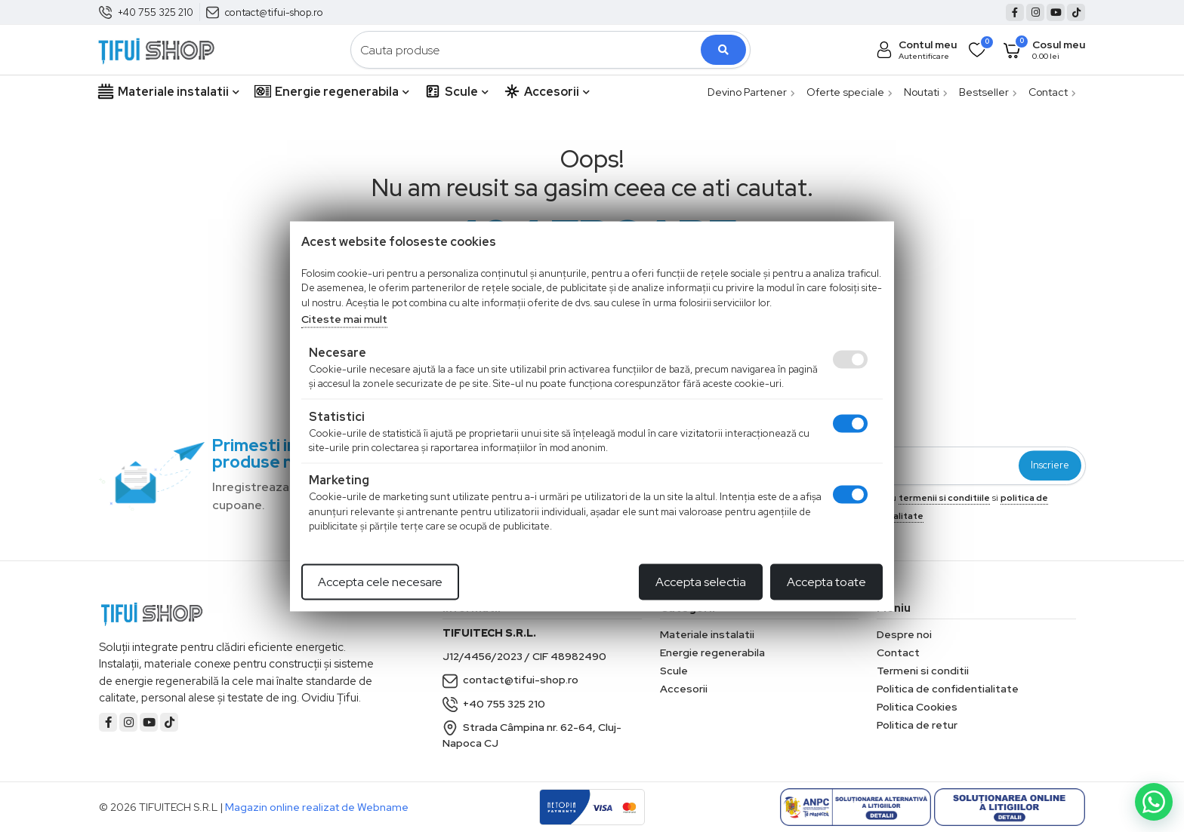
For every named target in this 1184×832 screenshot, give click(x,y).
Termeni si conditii (923, 670)
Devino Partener (751, 92)
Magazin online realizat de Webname (317, 807)
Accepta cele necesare (380, 581)
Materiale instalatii (168, 92)
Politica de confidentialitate (948, 688)
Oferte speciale (849, 92)
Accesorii (547, 92)
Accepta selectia (700, 581)
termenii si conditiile (944, 498)
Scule (456, 92)
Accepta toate (826, 581)
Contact (1052, 92)
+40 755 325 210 (155, 12)
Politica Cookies (917, 707)
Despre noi (904, 634)
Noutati (926, 92)
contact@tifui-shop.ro (274, 12)
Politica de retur (917, 725)
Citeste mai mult (344, 319)
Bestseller (988, 92)
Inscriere (1050, 465)
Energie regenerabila (331, 92)
